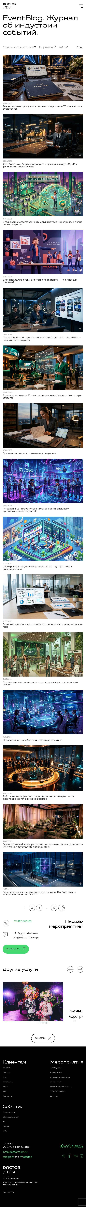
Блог (4, 1091)
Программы (7, 1096)
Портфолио (8, 1082)
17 (54, 907)
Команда (6, 1073)
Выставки (54, 1096)
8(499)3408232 (20, 922)
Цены (5, 1077)
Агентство (7, 1068)
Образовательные (10, 1117)
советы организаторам (18, 47)
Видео (5, 1087)
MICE (5, 1131)
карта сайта (8, 1192)
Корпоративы (56, 1073)
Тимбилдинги (55, 1068)
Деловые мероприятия (60, 1077)
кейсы (63, 47)
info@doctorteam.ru (23, 934)
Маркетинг (46, 47)
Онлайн (6, 1126)
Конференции (56, 1082)
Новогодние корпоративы (61, 1087)
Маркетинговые (9, 1112)
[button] (60, 969)
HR (4, 1122)
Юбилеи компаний (58, 1091)
